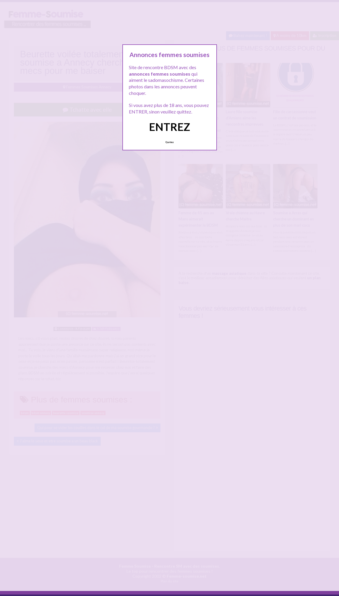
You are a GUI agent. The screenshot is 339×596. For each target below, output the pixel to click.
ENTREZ (169, 126)
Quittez (169, 142)
